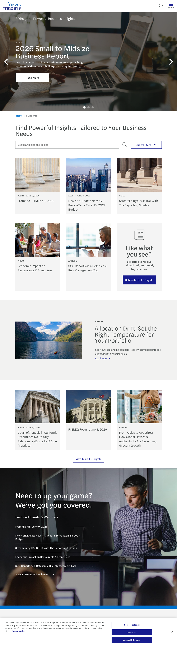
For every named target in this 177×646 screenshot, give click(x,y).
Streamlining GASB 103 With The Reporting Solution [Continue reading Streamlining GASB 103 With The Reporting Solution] (138, 203)
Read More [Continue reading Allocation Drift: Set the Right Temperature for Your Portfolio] (101, 358)
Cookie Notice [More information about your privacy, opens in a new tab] (18, 631)
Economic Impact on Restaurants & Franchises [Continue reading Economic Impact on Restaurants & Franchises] (35, 268)
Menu (171, 6)
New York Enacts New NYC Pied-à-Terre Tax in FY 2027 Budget (56, 537)
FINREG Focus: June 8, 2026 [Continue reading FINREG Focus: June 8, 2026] (87, 429)
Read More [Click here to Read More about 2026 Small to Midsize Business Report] (32, 62)
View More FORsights (89, 459)
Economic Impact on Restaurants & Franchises (56, 557)
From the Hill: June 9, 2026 (56, 526)
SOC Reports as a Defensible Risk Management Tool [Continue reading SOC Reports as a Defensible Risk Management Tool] (87, 268)
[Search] (161, 6)
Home (19, 115)
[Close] (172, 631)
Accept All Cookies (131, 639)
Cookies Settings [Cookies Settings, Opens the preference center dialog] (132, 624)
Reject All (131, 632)
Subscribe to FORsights (139, 280)
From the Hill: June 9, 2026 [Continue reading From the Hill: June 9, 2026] (36, 201)
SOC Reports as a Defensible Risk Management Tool (56, 566)
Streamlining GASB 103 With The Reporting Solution (56, 548)
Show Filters (146, 145)
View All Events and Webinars (36, 574)
